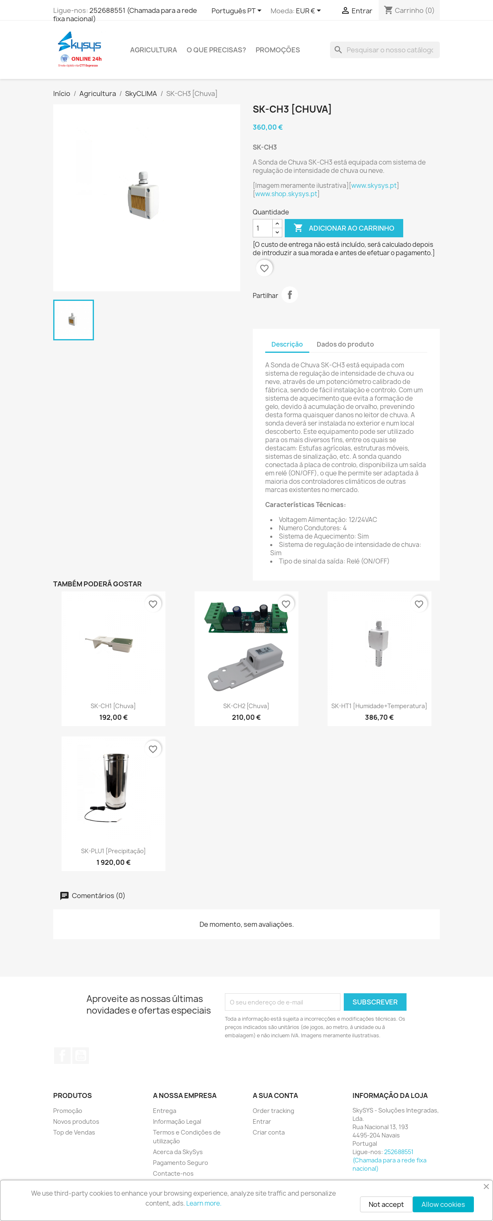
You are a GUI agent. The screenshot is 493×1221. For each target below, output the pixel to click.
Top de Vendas (74, 1132)
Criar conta (269, 1132)
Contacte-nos (173, 1173)
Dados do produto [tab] (345, 344)
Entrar (262, 1121)
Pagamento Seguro (180, 1163)
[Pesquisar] (385, 50)
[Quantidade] (263, 228)
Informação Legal (177, 1121)
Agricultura (153, 49)
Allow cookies (443, 1204)
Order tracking (273, 1111)
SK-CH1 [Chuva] (113, 706)
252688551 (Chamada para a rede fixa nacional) (125, 14)
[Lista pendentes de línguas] (238, 11)
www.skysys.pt (374, 185)
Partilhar (289, 294)
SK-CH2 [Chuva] (246, 706)
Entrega (164, 1111)
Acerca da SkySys (178, 1152)
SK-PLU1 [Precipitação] (113, 851)
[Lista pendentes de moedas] (310, 11)
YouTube (80, 1055)
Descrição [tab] (287, 344)
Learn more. (204, 1203)
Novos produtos (76, 1121)
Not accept (386, 1204)
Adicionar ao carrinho (343, 228)
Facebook (62, 1055)
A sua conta (275, 1095)
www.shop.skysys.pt (286, 194)
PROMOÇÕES (278, 49)
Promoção (67, 1111)
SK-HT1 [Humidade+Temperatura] (379, 706)
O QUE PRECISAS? (216, 49)
